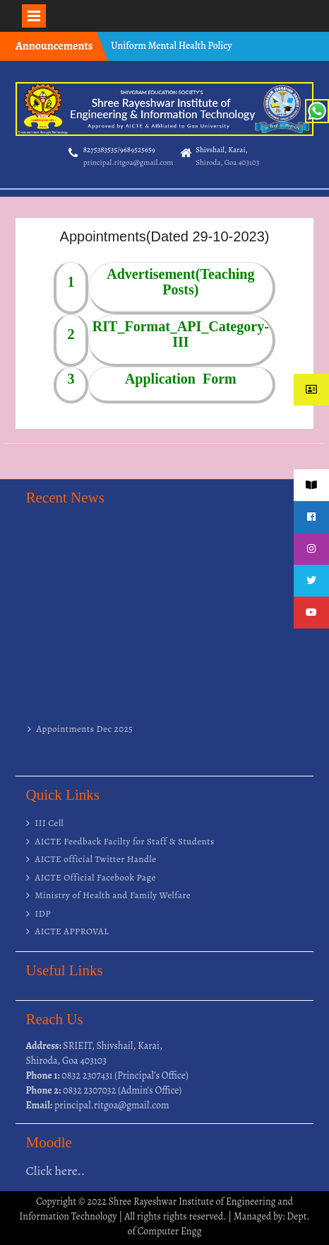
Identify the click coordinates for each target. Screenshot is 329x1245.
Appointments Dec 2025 (85, 732)
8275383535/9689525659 (119, 149)
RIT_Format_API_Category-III (180, 334)
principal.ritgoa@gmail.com (128, 162)
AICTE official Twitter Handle (96, 859)
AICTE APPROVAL (72, 931)
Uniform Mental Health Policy (171, 45)
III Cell (49, 823)
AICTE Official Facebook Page (95, 877)
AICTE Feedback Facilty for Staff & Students (125, 841)
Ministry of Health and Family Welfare (113, 895)
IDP (43, 913)
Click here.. (55, 1170)
